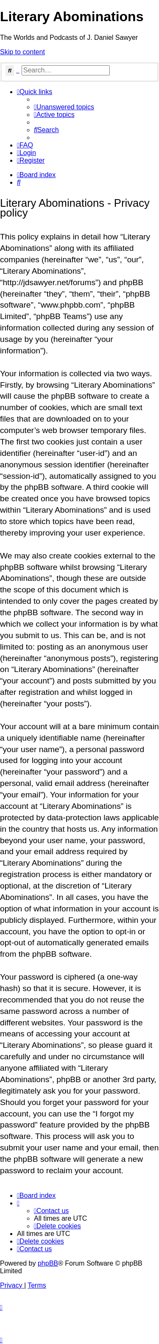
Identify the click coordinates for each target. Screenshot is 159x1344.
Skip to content (22, 52)
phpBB (48, 1263)
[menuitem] (64, 107)
